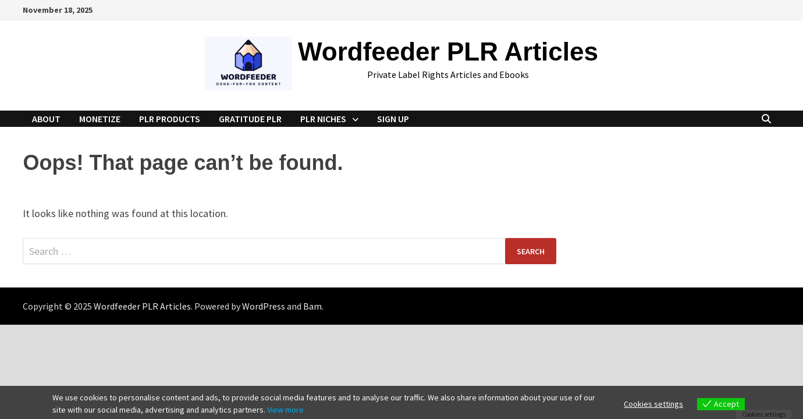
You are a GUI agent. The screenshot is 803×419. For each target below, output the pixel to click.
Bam (312, 306)
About (46, 119)
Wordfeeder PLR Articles (448, 51)
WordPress (263, 306)
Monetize (99, 119)
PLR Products (169, 119)
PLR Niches (323, 119)
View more (285, 409)
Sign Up (393, 119)
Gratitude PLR (250, 119)
